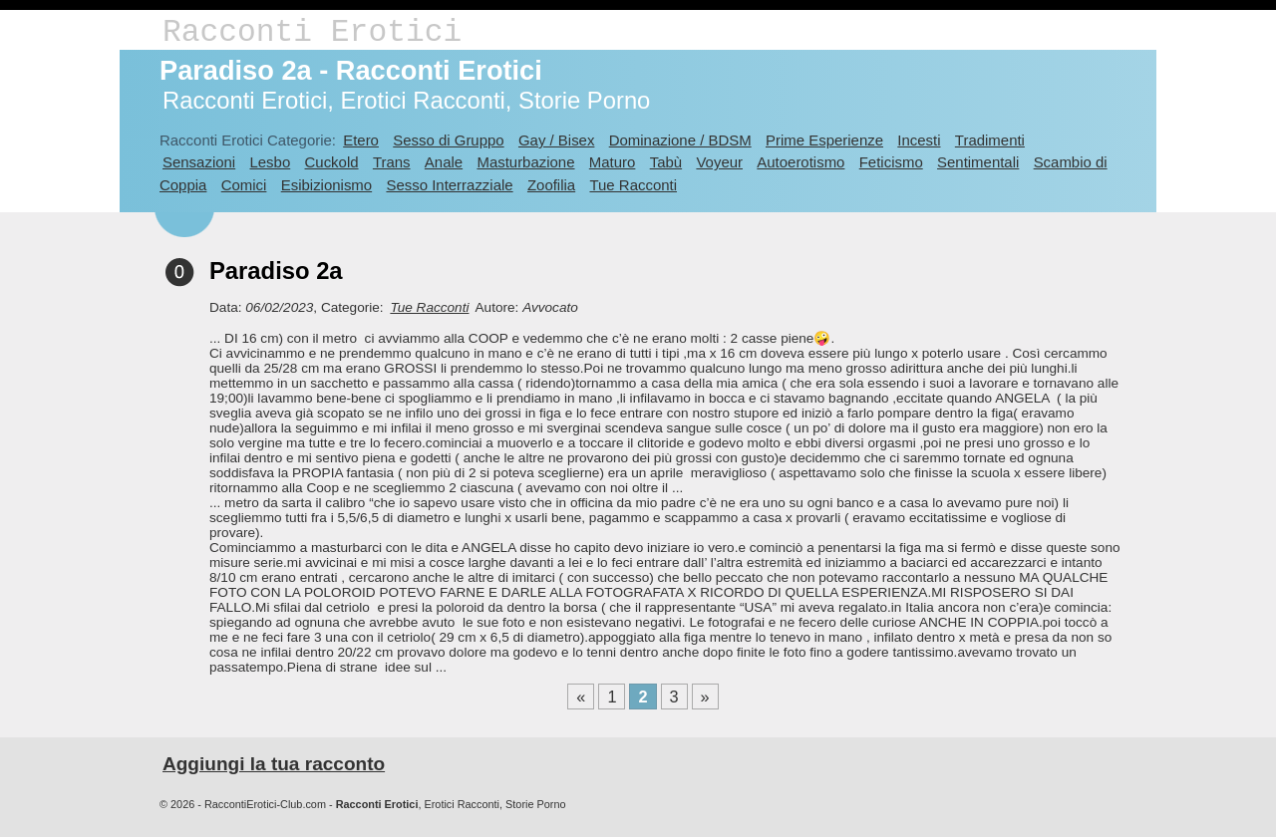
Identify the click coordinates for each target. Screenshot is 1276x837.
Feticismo (891, 161)
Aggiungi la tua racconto (273, 763)
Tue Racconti (633, 184)
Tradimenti (990, 140)
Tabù (666, 161)
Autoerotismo (800, 161)
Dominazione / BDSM (680, 140)
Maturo (612, 161)
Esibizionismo (326, 184)
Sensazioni (198, 161)
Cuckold (332, 161)
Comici (244, 184)
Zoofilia (551, 184)
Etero (361, 140)
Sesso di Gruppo (448, 140)
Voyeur (719, 161)
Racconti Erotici (312, 32)
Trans (392, 161)
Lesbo (269, 161)
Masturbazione (525, 161)
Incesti (918, 140)
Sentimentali (978, 161)
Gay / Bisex (556, 140)
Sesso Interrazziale (449, 184)
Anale (444, 161)
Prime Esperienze (824, 140)
